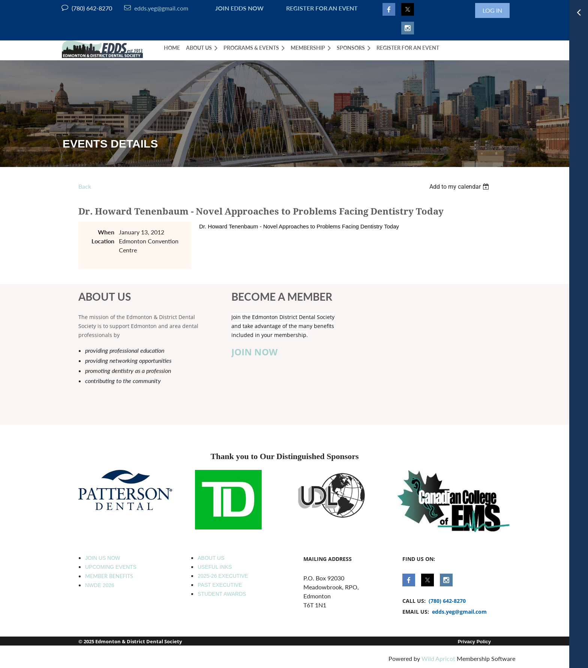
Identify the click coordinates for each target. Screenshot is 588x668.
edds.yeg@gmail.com (156, 8)
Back (84, 186)
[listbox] (460, 186)
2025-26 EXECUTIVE (223, 576)
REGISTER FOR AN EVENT (322, 8)
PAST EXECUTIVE (220, 585)
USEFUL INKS (215, 567)
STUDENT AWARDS (222, 594)
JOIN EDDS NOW (238, 8)
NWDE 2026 (99, 585)
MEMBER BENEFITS (109, 576)
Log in (492, 10)
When (106, 232)
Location (103, 241)
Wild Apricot (438, 658)
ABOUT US (211, 558)
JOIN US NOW (102, 558)
